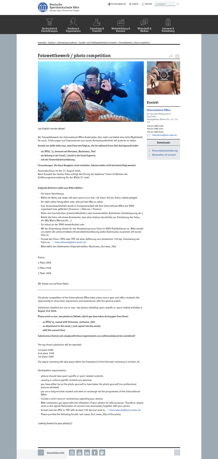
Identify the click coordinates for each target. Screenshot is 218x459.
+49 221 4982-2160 (155, 126)
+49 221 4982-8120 (155, 132)
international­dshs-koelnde (70, 242)
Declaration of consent (164, 154)
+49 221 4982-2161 (155, 128)
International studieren (67, 42)
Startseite (42, 42)
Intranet (148, 4)
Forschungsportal (118, 4)
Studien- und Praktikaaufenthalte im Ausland (97, 42)
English (135, 4)
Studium (51, 42)
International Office (159, 110)
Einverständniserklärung (165, 150)
